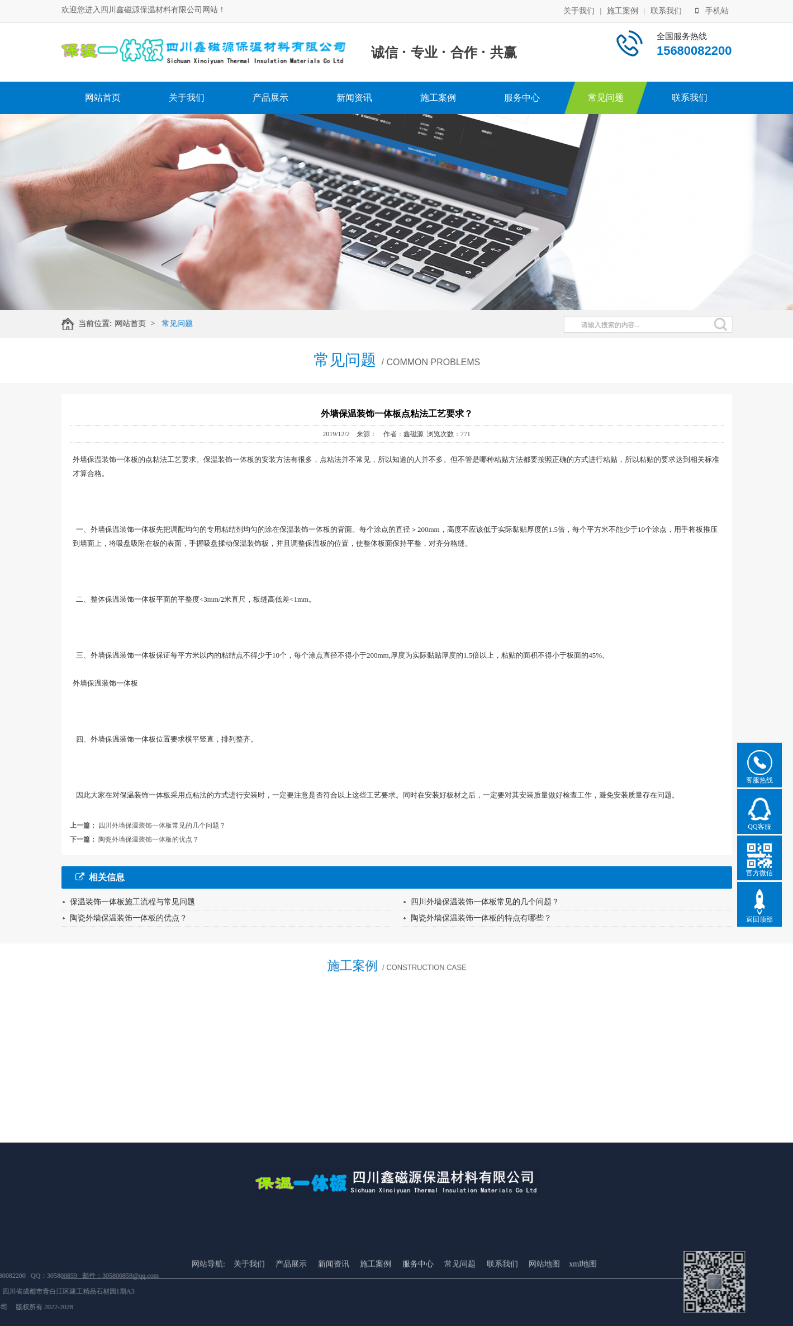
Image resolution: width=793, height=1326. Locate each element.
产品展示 (270, 97)
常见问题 (606, 97)
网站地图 (544, 1294)
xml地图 (583, 1294)
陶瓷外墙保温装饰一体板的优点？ (148, 839)
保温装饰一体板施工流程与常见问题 (132, 902)
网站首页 (103, 97)
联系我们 (666, 10)
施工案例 (622, 10)
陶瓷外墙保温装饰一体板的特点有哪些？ (481, 918)
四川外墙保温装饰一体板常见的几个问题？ (162, 825)
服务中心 (522, 97)
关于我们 (579, 10)
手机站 (712, 10)
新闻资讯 (354, 97)
